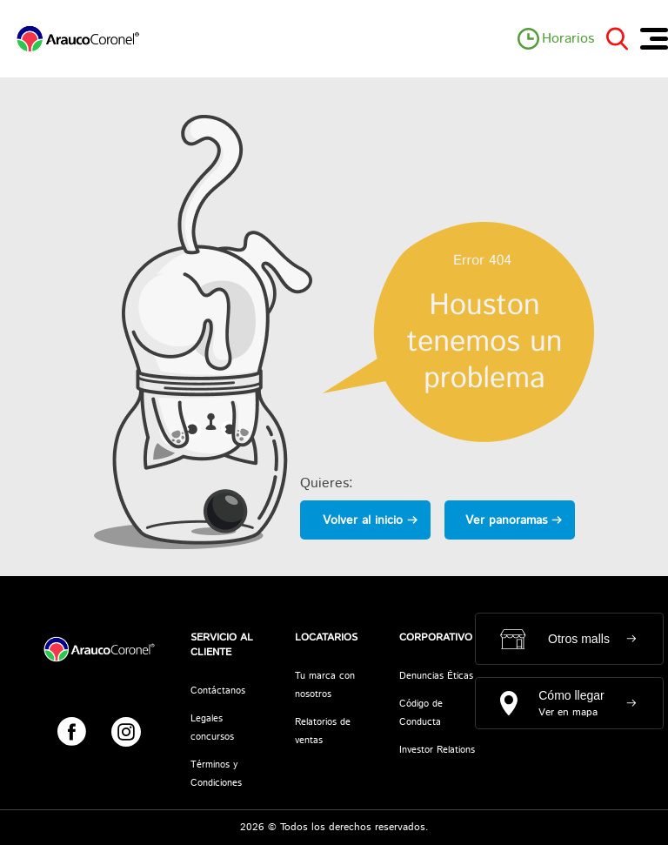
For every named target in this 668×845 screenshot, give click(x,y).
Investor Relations (437, 750)
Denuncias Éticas (436, 676)
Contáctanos (217, 691)
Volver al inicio (363, 520)
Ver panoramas (506, 520)
